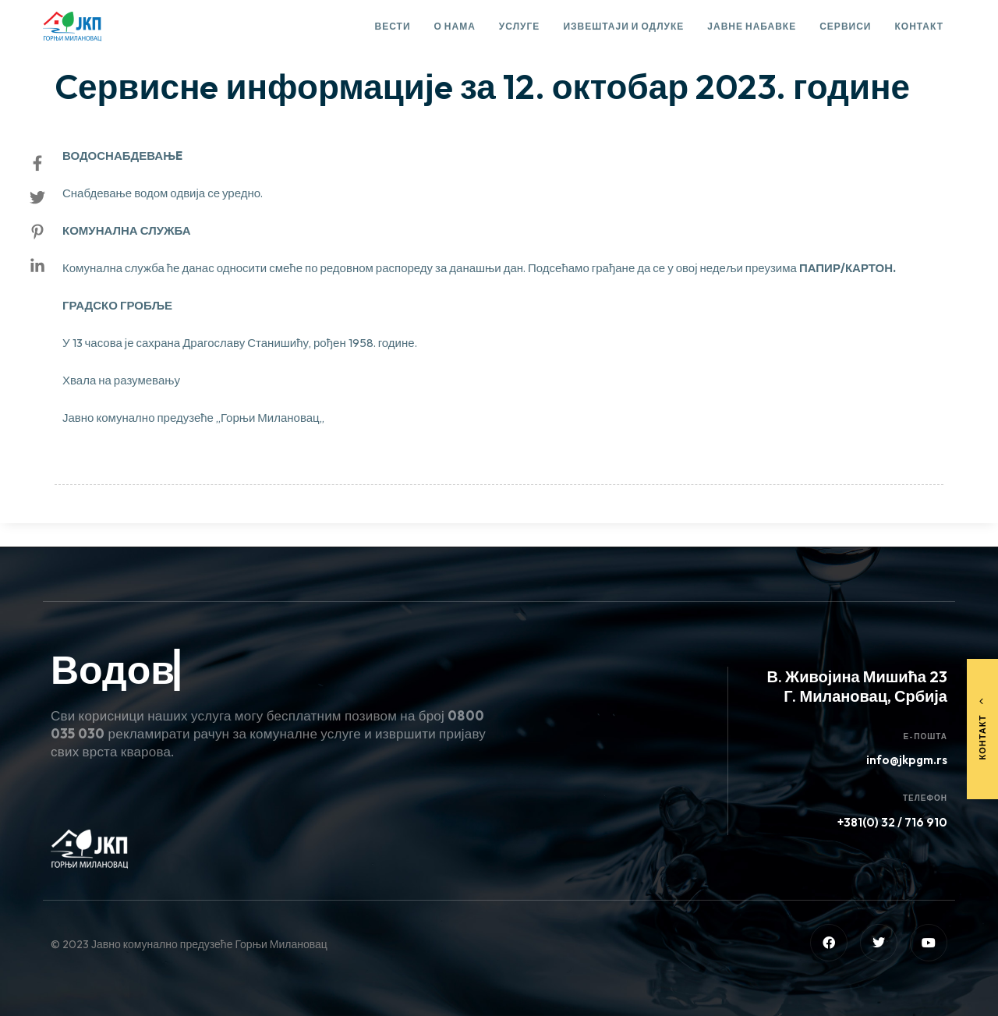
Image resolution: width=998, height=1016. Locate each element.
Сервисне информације (132, 43)
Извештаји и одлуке (623, 26)
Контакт (918, 26)
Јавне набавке (751, 26)
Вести (393, 26)
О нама (455, 26)
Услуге (519, 26)
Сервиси (845, 26)
